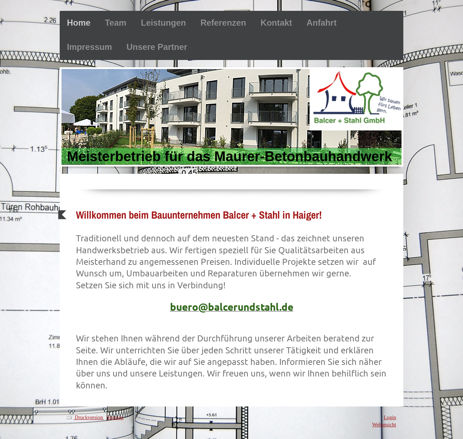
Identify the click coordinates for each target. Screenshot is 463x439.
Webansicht (384, 424)
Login (390, 417)
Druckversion (85, 417)
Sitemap (114, 417)
